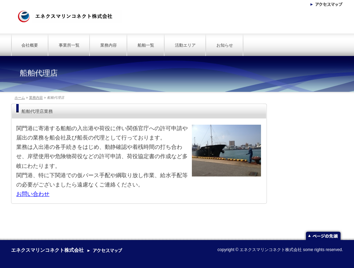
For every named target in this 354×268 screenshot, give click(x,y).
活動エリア (185, 45)
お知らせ (224, 45)
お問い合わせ (32, 194)
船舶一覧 (146, 45)
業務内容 (108, 45)
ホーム (20, 97)
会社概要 (29, 45)
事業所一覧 (69, 45)
